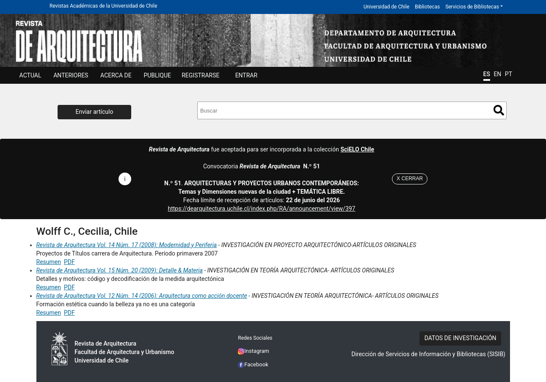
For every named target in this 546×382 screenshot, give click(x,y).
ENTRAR (246, 75)
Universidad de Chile (386, 7)
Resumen (48, 261)
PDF (69, 261)
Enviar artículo (94, 111)
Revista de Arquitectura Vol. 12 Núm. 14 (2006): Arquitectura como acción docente (141, 295)
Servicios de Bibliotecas (472, 7)
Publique (157, 75)
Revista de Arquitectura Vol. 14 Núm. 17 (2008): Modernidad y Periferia (126, 245)
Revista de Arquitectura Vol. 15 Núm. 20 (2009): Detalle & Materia (119, 270)
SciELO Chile (357, 149)
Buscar (499, 110)
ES (486, 74)
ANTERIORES (70, 75)
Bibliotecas (427, 7)
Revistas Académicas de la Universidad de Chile (103, 6)
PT (508, 74)
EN (497, 74)
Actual (30, 75)
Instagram (253, 351)
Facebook (253, 364)
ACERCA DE (116, 75)
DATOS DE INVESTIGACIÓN (460, 338)
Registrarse (200, 75)
